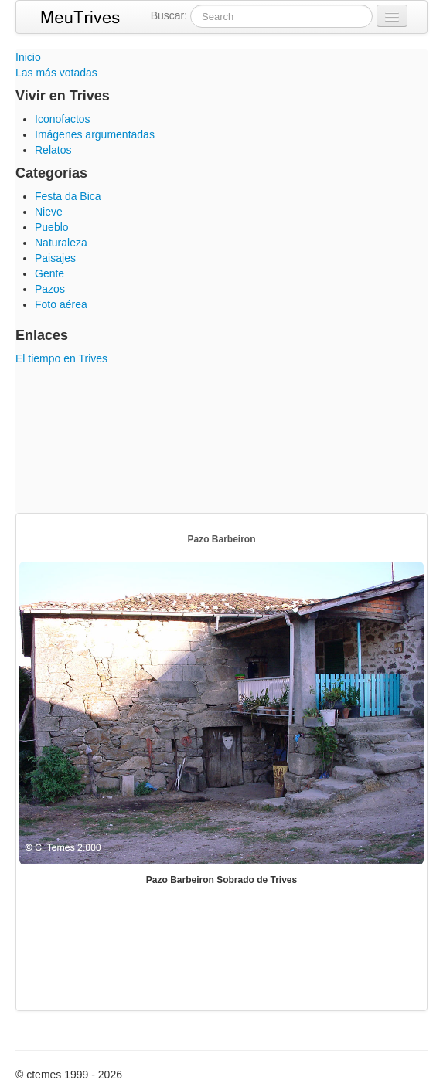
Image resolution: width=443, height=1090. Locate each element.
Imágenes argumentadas (95, 134)
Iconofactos (62, 119)
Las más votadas (56, 72)
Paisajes (55, 258)
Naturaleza (61, 242)
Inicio (28, 57)
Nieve (49, 211)
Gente (49, 273)
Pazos (50, 289)
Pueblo (52, 227)
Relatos (53, 150)
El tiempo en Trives (61, 358)
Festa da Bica (68, 196)
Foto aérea (61, 304)
